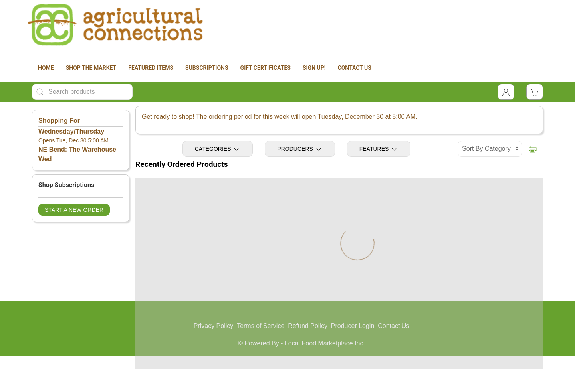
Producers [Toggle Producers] (299, 149)
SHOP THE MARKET (91, 68)
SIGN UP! (314, 68)
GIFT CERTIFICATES (265, 68)
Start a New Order (74, 210)
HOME (46, 68)
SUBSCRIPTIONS (206, 68)
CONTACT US (354, 68)
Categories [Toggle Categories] (218, 149)
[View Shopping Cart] (534, 92)
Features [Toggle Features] (379, 149)
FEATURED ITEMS (150, 68)
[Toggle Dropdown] (506, 92)
